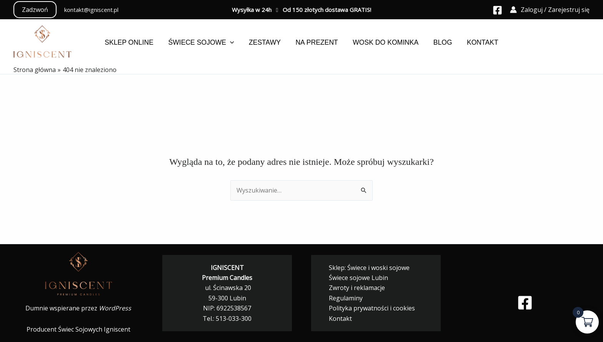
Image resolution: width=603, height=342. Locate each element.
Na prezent (316, 42)
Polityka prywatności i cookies (369, 308)
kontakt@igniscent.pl (91, 9)
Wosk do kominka (384, 42)
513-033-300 (234, 318)
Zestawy (266, 42)
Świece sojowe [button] (204, 42)
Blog (440, 42)
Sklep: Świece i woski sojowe (366, 267)
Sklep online (132, 42)
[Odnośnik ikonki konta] (550, 10)
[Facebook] (497, 10)
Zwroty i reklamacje (354, 287)
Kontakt (479, 42)
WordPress (115, 308)
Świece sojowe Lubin (355, 277)
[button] (35, 9)
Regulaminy (343, 298)
